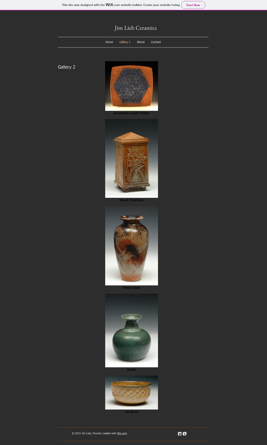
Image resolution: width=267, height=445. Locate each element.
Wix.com (122, 433)
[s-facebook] (185, 434)
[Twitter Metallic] (180, 434)
